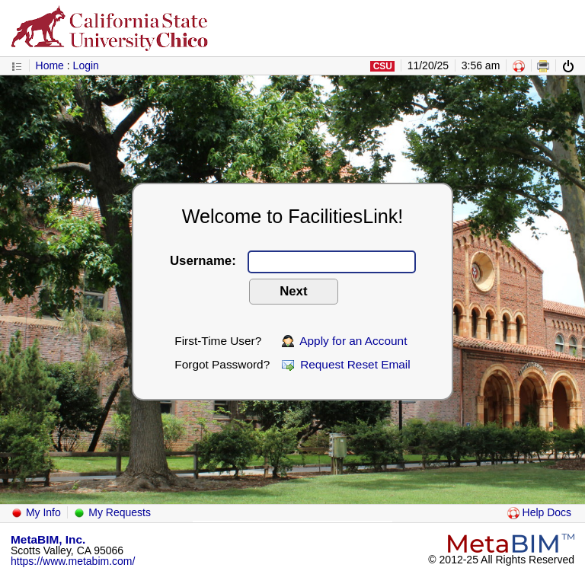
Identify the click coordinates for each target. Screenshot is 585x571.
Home (50, 65)
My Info (36, 512)
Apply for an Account (345, 340)
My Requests (112, 512)
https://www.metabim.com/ (73, 561)
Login (86, 65)
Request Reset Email (346, 364)
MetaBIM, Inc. (48, 539)
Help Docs (539, 512)
